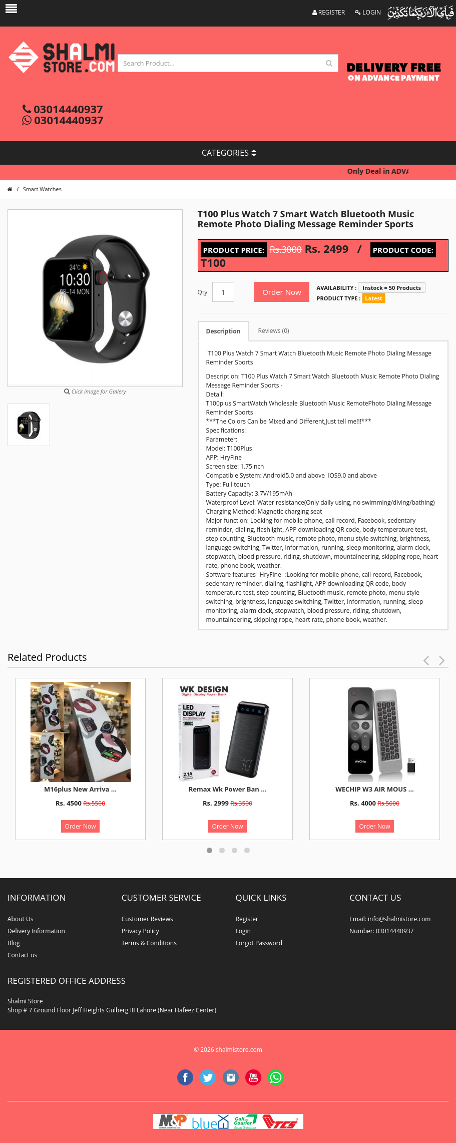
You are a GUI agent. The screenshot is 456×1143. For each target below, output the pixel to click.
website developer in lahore (253, 1058)
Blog (14, 943)
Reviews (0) (273, 330)
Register (247, 919)
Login (243, 931)
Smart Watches (42, 189)
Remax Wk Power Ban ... (228, 789)
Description (223, 331)
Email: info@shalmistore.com (389, 919)
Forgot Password (259, 943)
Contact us (22, 955)
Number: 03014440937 (381, 931)
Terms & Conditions (149, 943)
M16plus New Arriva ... (80, 789)
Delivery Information (36, 931)
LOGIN (368, 12)
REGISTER (328, 12)
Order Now (281, 292)
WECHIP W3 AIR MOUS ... (374, 789)
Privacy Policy (140, 931)
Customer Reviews (147, 919)
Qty (203, 292)
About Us (20, 919)
